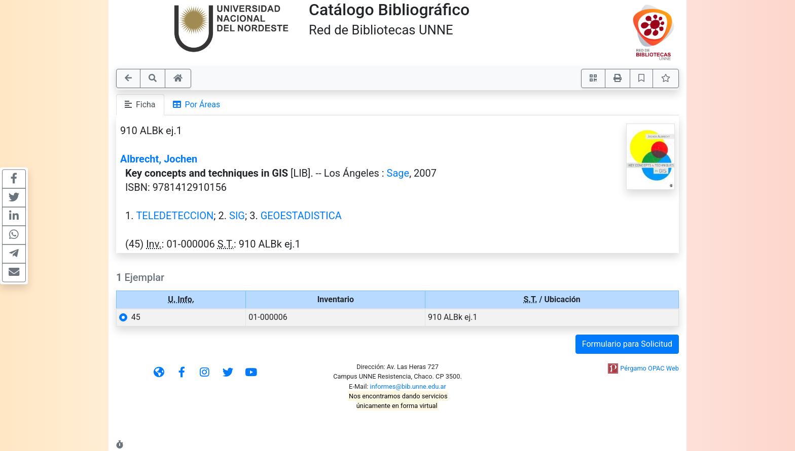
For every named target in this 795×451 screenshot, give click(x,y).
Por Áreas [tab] (197, 104)
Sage (398, 173)
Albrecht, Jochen (158, 159)
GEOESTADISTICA (301, 216)
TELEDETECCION (174, 216)
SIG (237, 216)
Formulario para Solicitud (627, 344)
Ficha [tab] (140, 104)
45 (135, 317)
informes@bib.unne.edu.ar (408, 386)
